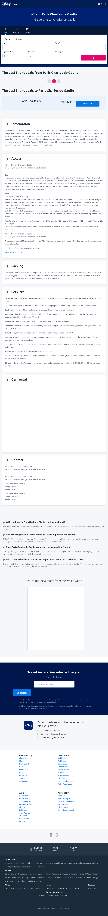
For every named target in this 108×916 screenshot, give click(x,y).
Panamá (17, 867)
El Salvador (30, 863)
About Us (61, 796)
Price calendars (63, 778)
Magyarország (22, 877)
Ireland (7, 877)
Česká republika (44, 874)
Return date (32, 52)
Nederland (42, 877)
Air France (23, 816)
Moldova (33, 877)
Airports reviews (64, 775)
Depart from (7, 43)
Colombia (39, 863)
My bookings (63, 804)
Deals (21, 772)
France (81, 874)
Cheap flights (24, 758)
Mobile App (62, 758)
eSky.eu (42, 895)
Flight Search (24, 764)
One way (19, 39)
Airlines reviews (64, 769)
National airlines (64, 767)
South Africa (35, 888)
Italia (14, 877)
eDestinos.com (61, 895)
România (87, 877)
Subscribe (22, 692)
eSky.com (50, 895)
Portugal (73, 877)
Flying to (58, 43)
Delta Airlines (24, 818)
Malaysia (60, 888)
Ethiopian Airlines (26, 804)
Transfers (23, 778)
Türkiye (77, 888)
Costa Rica (48, 863)
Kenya (13, 888)
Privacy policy (63, 807)
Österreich (58, 877)
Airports (61, 772)
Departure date (8, 52)
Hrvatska (95, 874)
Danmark (55, 874)
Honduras (87, 863)
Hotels (21, 767)
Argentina (8, 863)
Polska (66, 877)
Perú (24, 867)
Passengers (59, 52)
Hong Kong (51, 888)
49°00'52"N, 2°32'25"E (13, 252)
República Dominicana (63, 863)
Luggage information (66, 781)
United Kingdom (34, 881)
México (95, 863)
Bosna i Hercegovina (19, 874)
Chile (22, 863)
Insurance (23, 775)
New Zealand (93, 888)
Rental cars (23, 769)
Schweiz (24, 881)
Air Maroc (23, 821)
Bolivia (16, 863)
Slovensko (9, 881)
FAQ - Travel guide (65, 784)
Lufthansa (23, 810)
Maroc (19, 888)
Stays (21, 761)
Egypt (7, 888)
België (7, 874)
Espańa (74, 874)
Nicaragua (9, 867)
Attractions (23, 781)
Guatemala (77, 863)
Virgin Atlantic (24, 813)
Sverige (95, 877)
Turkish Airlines (25, 801)
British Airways (25, 798)
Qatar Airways (24, 796)
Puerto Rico (31, 867)
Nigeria (26, 888)
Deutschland (65, 874)
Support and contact (66, 810)
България (32, 874)
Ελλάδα (88, 874)
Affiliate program (64, 798)
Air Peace (23, 807)
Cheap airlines (63, 764)
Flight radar (62, 761)
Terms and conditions (66, 801)
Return (7, 39)
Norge (49, 877)
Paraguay (41, 867)
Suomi (16, 881)
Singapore (70, 888)
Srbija (80, 877)
